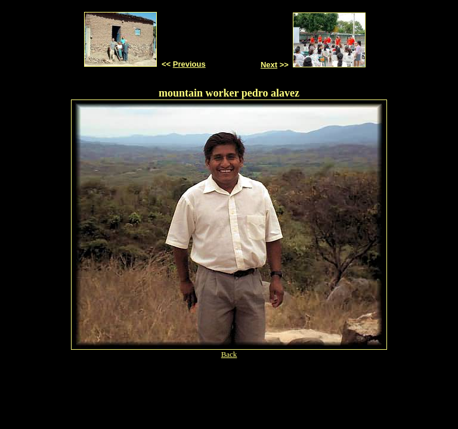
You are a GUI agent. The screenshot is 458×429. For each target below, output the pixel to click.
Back (229, 354)
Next (269, 64)
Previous (189, 64)
